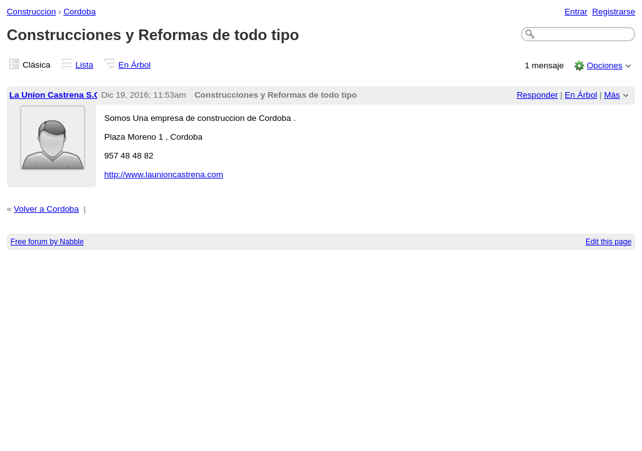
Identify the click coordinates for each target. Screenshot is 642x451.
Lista (84, 65)
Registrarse (614, 11)
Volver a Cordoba (46, 209)
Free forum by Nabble (47, 241)
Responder (537, 95)
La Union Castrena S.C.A (58, 95)
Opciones (605, 65)
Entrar (575, 11)
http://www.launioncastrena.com (163, 174)
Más (611, 95)
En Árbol (134, 65)
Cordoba (79, 11)
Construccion (31, 11)
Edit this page (608, 241)
